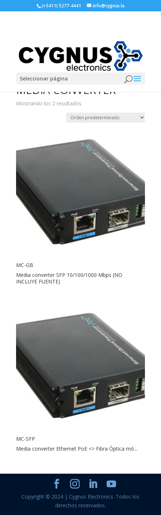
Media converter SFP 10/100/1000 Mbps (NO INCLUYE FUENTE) (69, 278)
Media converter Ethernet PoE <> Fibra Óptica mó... (76, 448)
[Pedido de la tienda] (105, 118)
